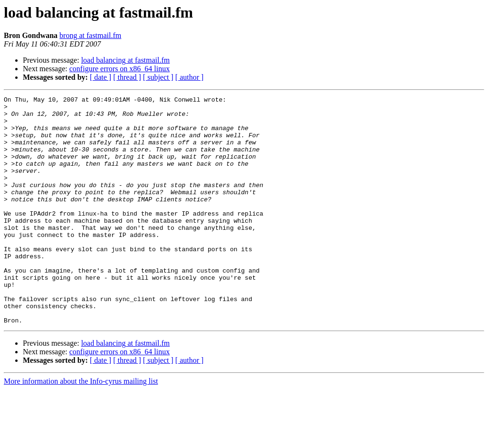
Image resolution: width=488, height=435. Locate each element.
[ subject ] (158, 77)
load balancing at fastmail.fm (125, 60)
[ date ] (100, 77)
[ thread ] (127, 77)
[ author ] (189, 77)
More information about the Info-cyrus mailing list (81, 427)
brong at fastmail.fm (90, 35)
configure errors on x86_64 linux (119, 69)
